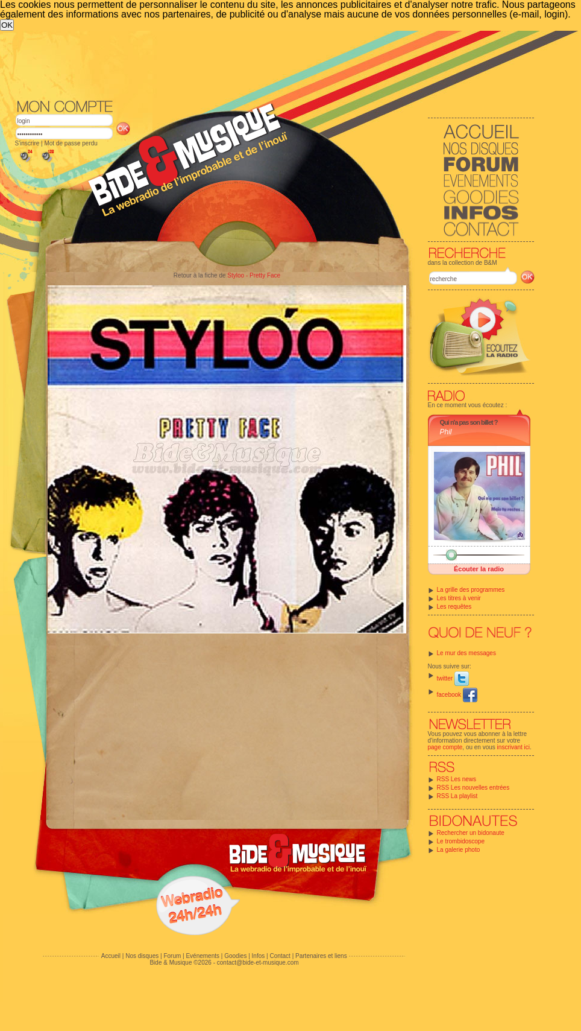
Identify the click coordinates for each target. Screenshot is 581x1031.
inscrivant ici (513, 747)
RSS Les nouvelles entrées (473, 787)
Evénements (202, 956)
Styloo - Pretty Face (253, 275)
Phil (446, 432)
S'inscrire (27, 143)
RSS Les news (457, 779)
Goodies (235, 956)
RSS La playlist (457, 796)
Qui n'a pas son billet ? (469, 422)
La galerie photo (458, 849)
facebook (457, 694)
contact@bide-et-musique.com (258, 962)
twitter (453, 678)
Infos (258, 956)
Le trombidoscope (461, 841)
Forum (172, 956)
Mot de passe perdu (70, 143)
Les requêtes (454, 606)
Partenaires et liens (321, 956)
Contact (279, 956)
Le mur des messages (466, 653)
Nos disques (142, 956)
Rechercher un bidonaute (470, 833)
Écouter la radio (479, 569)
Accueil (111, 956)
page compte (445, 747)
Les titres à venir (459, 598)
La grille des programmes (471, 589)
